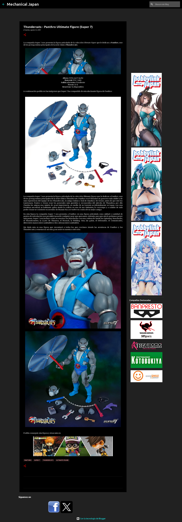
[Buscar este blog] (167, 4)
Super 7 (37, 460)
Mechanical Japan (23, 4)
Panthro (27, 460)
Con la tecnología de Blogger (91, 518)
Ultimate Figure (62, 460)
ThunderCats (48, 460)
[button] (24, 35)
